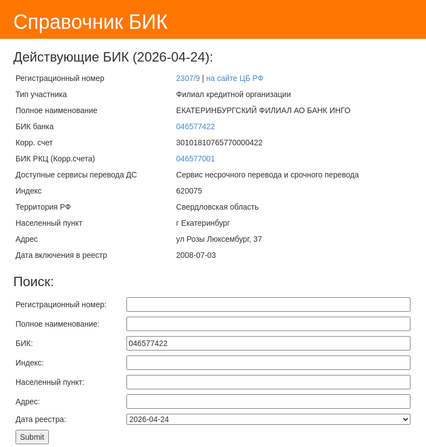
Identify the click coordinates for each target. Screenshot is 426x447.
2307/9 (188, 78)
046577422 (195, 126)
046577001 (195, 158)
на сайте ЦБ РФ (234, 78)
